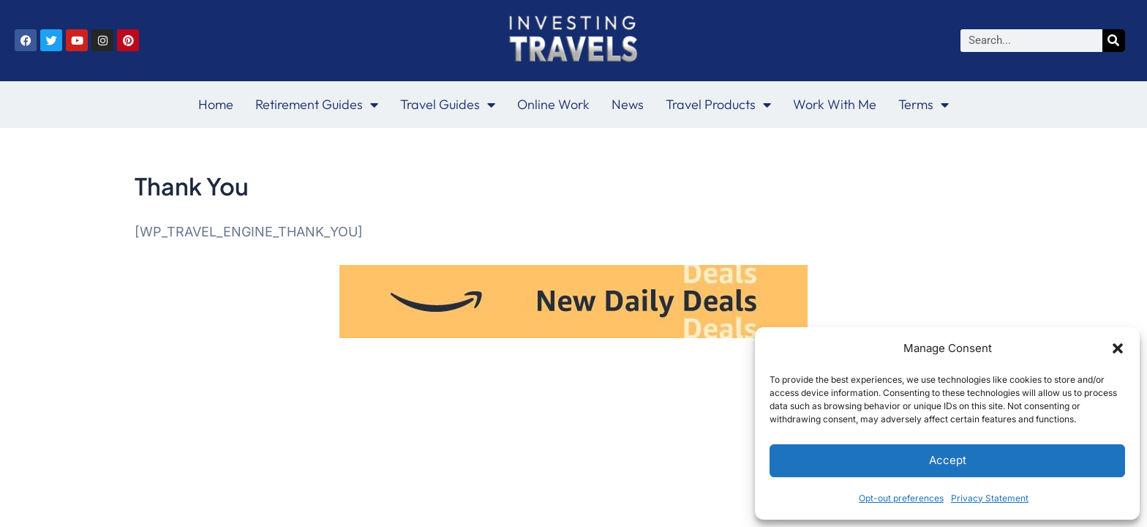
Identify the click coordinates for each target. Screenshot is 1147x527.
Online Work (553, 104)
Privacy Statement (989, 498)
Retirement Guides (316, 105)
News (628, 104)
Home (215, 104)
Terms (923, 105)
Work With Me (834, 104)
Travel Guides (447, 105)
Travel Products (718, 105)
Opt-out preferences (901, 498)
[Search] (1113, 40)
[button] (1117, 348)
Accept (947, 460)
